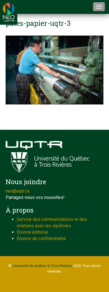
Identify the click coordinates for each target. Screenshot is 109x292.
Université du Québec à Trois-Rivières (42, 266)
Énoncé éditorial (32, 232)
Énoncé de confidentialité (41, 238)
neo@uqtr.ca (17, 191)
